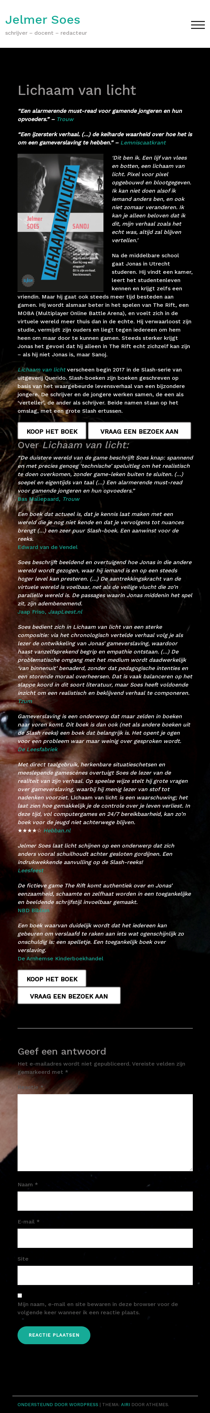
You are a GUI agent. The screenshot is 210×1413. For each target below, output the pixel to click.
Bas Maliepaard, (48, 499)
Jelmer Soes (42, 19)
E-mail (29, 1221)
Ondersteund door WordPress (58, 1404)
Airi (125, 1404)
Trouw (65, 119)
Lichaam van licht (41, 369)
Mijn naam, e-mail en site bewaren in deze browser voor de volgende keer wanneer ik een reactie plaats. (98, 1308)
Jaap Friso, (50, 611)
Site (23, 1258)
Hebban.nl (56, 830)
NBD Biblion (33, 910)
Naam (28, 1184)
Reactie (31, 1087)
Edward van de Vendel (48, 547)
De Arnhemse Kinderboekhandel (60, 958)
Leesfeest (30, 870)
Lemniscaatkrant (143, 142)
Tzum (25, 701)
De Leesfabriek (37, 749)
